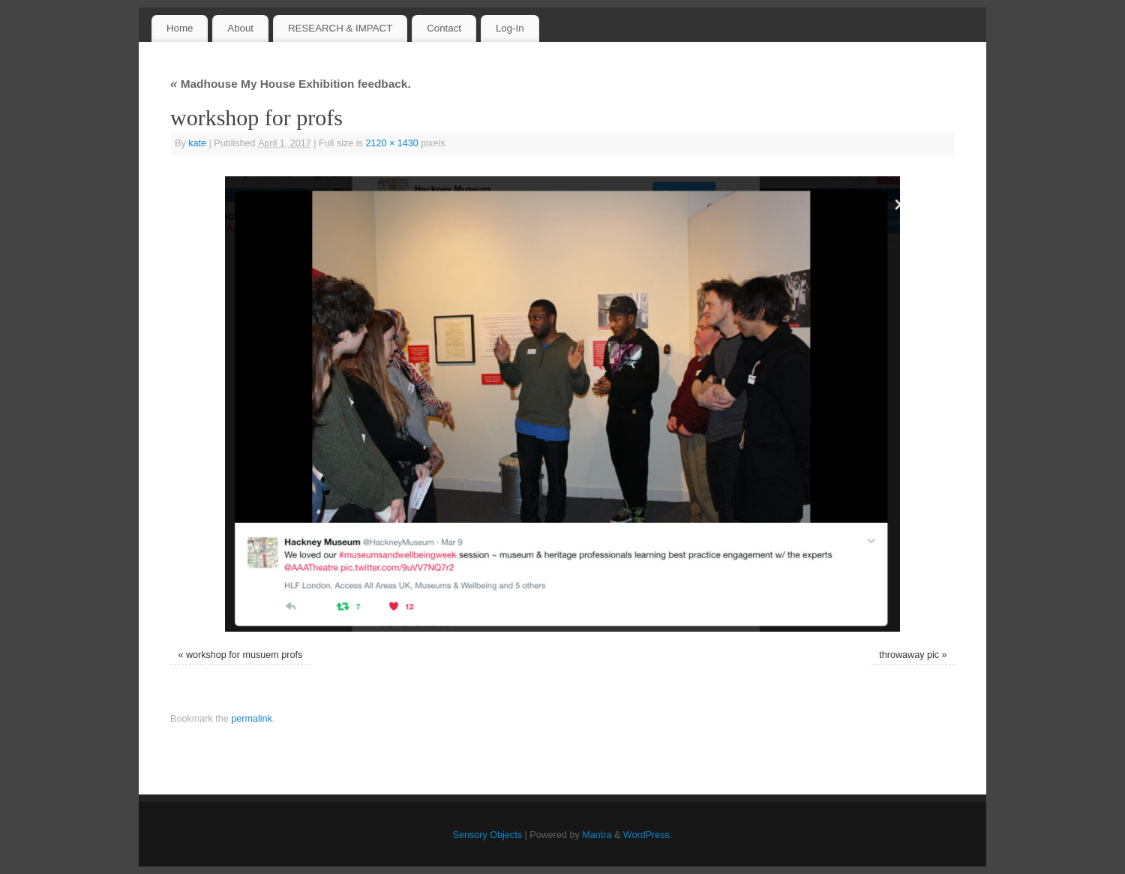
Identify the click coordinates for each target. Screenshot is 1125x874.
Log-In (510, 28)
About (240, 28)
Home (179, 28)
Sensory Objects (487, 835)
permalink (251, 718)
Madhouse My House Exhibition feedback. (290, 83)
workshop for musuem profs (244, 655)
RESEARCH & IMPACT (340, 28)
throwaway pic (909, 655)
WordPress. (648, 835)
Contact (444, 28)
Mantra (596, 835)
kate (197, 143)
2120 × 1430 (391, 143)
